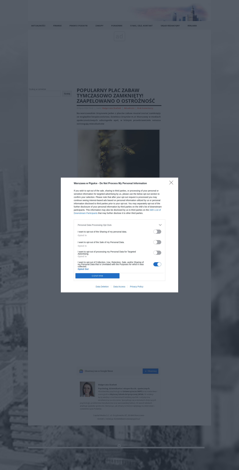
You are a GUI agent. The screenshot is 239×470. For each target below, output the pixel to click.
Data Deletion (102, 286)
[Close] (172, 183)
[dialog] (119, 235)
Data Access (119, 286)
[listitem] (119, 225)
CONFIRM (97, 276)
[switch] (157, 232)
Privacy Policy (136, 286)
